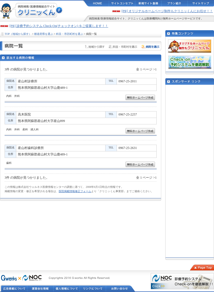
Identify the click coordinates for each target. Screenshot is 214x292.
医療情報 (106, 18)
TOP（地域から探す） (18, 33)
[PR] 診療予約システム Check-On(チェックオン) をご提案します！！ (58, 26)
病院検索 (94, 18)
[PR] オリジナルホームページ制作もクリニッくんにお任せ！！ (167, 11)
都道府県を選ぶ (43, 33)
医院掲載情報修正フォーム (75, 191)
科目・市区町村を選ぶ (69, 33)
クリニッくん (136, 18)
